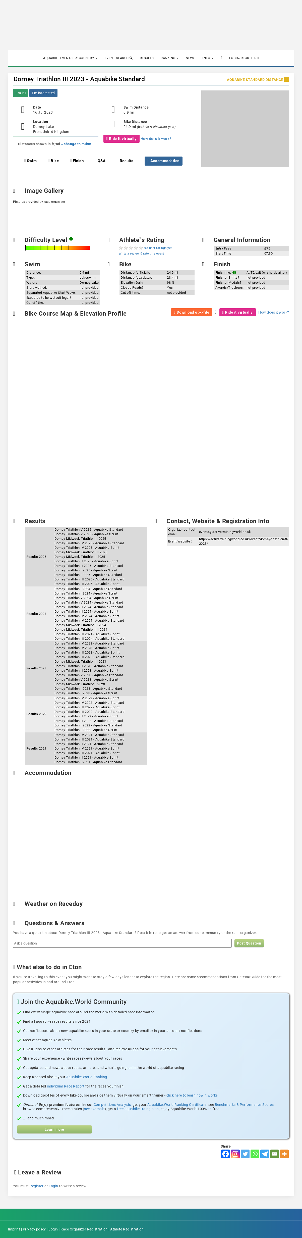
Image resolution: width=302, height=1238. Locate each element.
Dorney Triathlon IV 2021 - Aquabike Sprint (86, 748)
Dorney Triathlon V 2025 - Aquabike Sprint (86, 534)
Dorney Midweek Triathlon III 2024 (80, 629)
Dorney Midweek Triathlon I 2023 (79, 684)
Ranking (170, 58)
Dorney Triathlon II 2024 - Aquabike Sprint (86, 611)
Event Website (180, 541)
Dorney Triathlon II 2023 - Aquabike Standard (88, 666)
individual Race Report (65, 1086)
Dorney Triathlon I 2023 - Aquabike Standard (88, 688)
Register (36, 1186)
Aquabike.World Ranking (86, 1077)
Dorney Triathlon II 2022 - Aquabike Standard (88, 721)
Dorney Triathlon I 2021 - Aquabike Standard (88, 762)
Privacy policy (34, 1229)
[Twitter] (245, 1154)
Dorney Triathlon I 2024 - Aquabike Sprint (85, 593)
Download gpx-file (191, 312)
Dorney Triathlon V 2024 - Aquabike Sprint (86, 598)
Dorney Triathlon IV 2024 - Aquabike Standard (89, 620)
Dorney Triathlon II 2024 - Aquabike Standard (88, 607)
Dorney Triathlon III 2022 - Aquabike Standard (89, 712)
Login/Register (244, 58)
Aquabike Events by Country (70, 58)
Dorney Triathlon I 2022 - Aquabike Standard (88, 725)
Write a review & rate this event (141, 253)
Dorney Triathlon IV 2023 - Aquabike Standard (89, 643)
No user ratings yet (158, 248)
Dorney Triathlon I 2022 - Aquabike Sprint (85, 730)
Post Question (249, 943)
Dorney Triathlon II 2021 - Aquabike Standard (88, 744)
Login (53, 1186)
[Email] (274, 1154)
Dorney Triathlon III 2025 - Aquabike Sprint (87, 584)
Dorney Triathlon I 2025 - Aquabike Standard (88, 575)
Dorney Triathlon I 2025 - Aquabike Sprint (85, 570)
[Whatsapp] (255, 1154)
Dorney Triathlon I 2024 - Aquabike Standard (88, 589)
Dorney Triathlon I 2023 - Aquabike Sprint (85, 693)
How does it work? (156, 139)
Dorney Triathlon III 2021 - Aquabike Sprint (87, 753)
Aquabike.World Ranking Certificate (177, 1105)
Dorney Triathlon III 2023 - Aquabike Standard (79, 79)
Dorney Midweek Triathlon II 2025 (80, 538)
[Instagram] (235, 1154)
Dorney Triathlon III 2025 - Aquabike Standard (89, 579)
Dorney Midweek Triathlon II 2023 (80, 661)
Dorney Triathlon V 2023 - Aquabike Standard (88, 675)
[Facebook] (225, 1154)
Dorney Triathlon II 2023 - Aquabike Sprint (86, 670)
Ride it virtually (121, 138)
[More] (284, 1154)
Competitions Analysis (112, 1105)
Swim (30, 161)
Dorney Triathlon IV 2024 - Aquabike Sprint (86, 616)
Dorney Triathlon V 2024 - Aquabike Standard (88, 602)
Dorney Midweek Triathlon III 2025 (80, 552)
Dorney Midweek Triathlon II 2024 (80, 625)
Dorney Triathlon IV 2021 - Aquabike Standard (89, 735)
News (190, 58)
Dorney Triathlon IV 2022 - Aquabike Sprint (86, 698)
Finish (77, 161)
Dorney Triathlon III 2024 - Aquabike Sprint (87, 634)
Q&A (100, 161)
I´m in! (21, 93)
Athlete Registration (127, 1229)
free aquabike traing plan (138, 1109)
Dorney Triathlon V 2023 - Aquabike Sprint (86, 679)
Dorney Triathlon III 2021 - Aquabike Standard (89, 739)
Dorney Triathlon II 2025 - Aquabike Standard (88, 566)
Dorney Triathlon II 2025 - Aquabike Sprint (86, 561)
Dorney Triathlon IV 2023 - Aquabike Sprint (86, 648)
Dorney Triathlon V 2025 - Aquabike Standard (88, 529)
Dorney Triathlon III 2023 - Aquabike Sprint (87, 652)
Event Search (119, 58)
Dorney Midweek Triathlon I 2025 (79, 557)
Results (147, 58)
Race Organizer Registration (84, 1229)
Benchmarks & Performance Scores (244, 1105)
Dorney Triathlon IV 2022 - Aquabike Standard (89, 703)
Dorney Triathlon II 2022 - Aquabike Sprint (86, 716)
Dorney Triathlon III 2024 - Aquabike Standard (89, 638)
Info (208, 58)
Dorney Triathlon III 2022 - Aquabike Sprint (87, 707)
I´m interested (43, 93)
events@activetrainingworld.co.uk (225, 532)
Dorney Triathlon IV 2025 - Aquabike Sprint (86, 548)
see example (94, 1109)
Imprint (14, 1229)
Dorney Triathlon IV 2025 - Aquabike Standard (89, 543)
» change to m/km (76, 144)
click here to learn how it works (192, 1095)
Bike (53, 161)
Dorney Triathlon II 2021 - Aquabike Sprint (86, 757)
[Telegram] (264, 1154)
